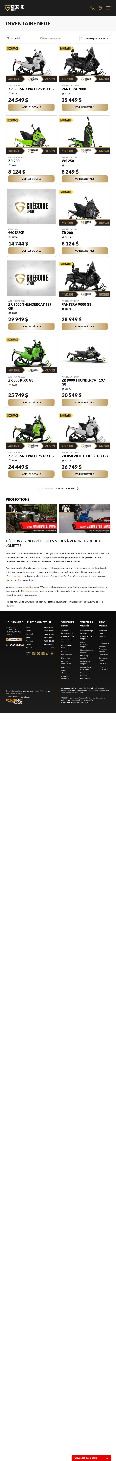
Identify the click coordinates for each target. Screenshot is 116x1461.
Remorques (65, 667)
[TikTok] (47, 653)
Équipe (101, 640)
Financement (85, 678)
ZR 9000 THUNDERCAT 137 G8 (30, 306)
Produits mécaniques (66, 662)
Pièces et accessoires (103, 668)
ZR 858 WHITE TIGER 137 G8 (85, 456)
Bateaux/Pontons (68, 636)
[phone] (92, 8)
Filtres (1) (13, 38)
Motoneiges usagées (84, 657)
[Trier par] (94, 38)
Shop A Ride (25, 697)
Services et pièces (103, 659)
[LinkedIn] (43, 653)
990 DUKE (16, 233)
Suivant (73, 488)
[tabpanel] (40, 637)
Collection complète (65, 677)
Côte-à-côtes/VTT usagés (84, 644)
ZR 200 (13, 161)
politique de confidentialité (71, 700)
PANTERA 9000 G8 (76, 304)
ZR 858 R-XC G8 (20, 380)
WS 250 (68, 161)
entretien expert (15, 576)
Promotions (103, 655)
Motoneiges (66, 658)
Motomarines (66, 655)
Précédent (45, 488)
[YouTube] (52, 653)
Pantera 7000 (74, 89)
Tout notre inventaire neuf (67, 632)
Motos (63, 651)
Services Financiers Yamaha (103, 649)
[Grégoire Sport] (14, 8)
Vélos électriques (65, 671)
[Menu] (108, 8)
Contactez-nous (30, 590)
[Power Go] (31, 701)
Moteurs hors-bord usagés (85, 668)
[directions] (100, 8)
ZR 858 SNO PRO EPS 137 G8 (31, 89)
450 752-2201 (15, 645)
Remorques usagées (84, 674)
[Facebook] (34, 653)
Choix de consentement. (80, 702)
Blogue (101, 636)
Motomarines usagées (85, 662)
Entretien (102, 664)
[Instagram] (38, 653)
